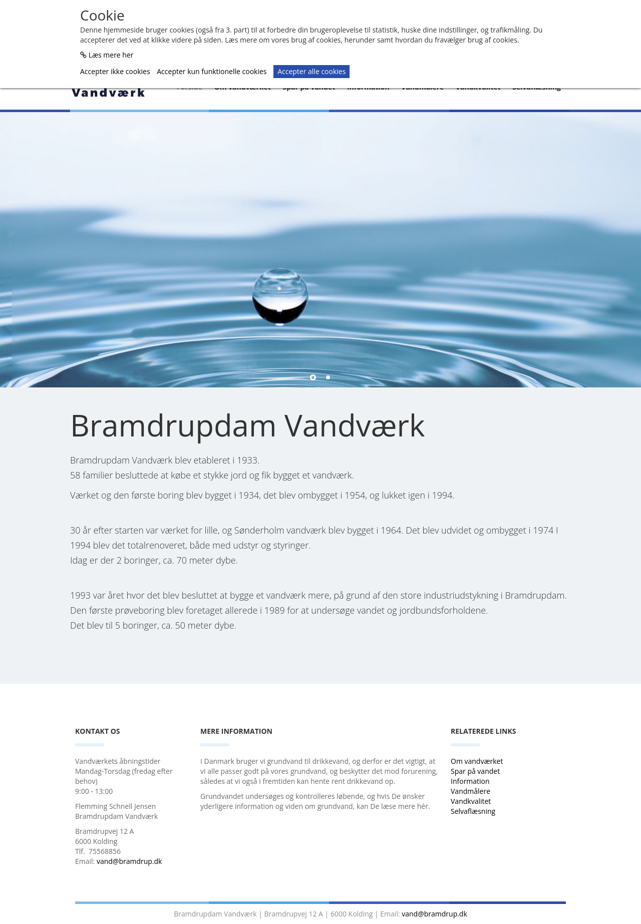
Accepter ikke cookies (115, 71)
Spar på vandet (475, 771)
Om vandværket (478, 761)
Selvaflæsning (474, 811)
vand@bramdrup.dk (129, 861)
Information (471, 781)
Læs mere (400, 337)
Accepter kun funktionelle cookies (211, 71)
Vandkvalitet (471, 801)
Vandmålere (471, 791)
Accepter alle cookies (311, 71)
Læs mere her (111, 55)
